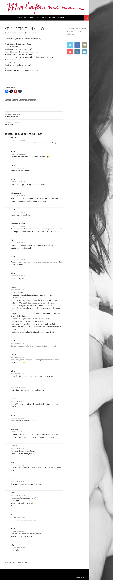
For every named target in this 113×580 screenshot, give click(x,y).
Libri (37, 18)
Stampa (44, 18)
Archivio (52, 18)
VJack (12, 493)
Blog (31, 18)
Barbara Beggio (82, 577)
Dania (22, 33)
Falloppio (14, 446)
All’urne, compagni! (34, 115)
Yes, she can (34, 123)
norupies (14, 385)
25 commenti (31, 33)
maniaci (23, 100)
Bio (25, 18)
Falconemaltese (16, 193)
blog (8, 100)
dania (16, 100)
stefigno (13, 137)
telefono (32, 100)
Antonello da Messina (18, 223)
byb (12, 240)
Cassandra (14, 354)
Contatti (61, 18)
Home (20, 18)
